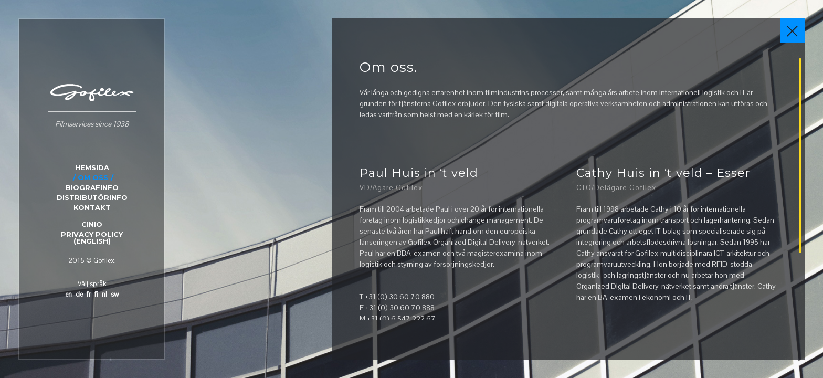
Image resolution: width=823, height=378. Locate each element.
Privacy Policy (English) (92, 237)
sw (115, 294)
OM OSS (93, 177)
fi (96, 294)
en (68, 294)
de (79, 294)
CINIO (91, 224)
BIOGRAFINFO (92, 187)
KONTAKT (92, 207)
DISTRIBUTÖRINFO (92, 197)
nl (104, 294)
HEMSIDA (92, 167)
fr (89, 294)
